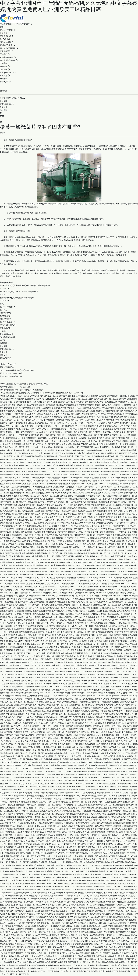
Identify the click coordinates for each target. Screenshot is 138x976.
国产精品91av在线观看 (113, 717)
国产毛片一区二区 (24, 935)
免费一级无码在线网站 (63, 617)
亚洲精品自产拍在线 (99, 711)
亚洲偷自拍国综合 (127, 396)
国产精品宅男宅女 (81, 402)
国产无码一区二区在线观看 (126, 584)
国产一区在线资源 (19, 708)
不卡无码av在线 (77, 941)
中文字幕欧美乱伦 (109, 884)
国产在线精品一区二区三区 (42, 884)
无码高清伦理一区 (116, 544)
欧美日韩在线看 (6, 732)
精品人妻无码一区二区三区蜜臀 (22, 493)
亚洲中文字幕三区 (52, 950)
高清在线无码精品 (54, 865)
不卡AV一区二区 (73, 835)
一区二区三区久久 (90, 474)
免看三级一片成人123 (62, 696)
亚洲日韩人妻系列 (31, 635)
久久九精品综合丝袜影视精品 (53, 914)
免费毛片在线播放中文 (117, 856)
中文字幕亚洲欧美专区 (114, 826)
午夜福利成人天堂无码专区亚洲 (111, 968)
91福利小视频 (94, 417)
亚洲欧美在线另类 (90, 750)
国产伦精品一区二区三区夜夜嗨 (94, 835)
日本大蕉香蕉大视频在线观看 (19, 802)
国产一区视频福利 (73, 462)
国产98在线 (76, 641)
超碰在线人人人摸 (67, 753)
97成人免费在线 (128, 541)
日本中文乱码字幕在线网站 (95, 456)
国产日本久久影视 (61, 847)
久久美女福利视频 (91, 638)
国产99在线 (72, 917)
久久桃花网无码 (35, 559)
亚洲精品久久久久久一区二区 (80, 602)
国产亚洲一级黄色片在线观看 (88, 656)
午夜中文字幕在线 (112, 653)
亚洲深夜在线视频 (31, 959)
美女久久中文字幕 (86, 596)
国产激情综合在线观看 (12, 696)
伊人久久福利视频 (95, 705)
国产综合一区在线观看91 (108, 565)
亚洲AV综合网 (27, 571)
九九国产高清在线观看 (35, 626)
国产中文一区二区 (35, 714)
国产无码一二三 (20, 526)
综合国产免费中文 (33, 659)
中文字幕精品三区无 (46, 877)
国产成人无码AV (27, 417)
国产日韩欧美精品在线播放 (104, 789)
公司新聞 (3, 101)
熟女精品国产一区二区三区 (126, 962)
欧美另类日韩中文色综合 (103, 511)
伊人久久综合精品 (71, 968)
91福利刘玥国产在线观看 (100, 535)
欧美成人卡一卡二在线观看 (108, 793)
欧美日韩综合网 (128, 590)
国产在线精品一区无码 (50, 659)
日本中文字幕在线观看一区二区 (80, 629)
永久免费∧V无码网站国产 (106, 674)
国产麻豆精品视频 (36, 962)
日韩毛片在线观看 (95, 717)
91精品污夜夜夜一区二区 (76, 926)
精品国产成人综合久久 (23, 893)
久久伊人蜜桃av (52, 565)
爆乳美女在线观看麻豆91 (72, 687)
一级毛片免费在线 (15, 620)
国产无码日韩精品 (87, 468)
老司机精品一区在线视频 (125, 720)
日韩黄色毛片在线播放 (61, 414)
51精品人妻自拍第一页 (127, 738)
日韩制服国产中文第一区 (30, 750)
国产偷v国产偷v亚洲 (29, 756)
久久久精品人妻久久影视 (69, 468)
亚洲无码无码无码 (71, 962)
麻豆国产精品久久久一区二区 (94, 556)
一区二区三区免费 (33, 856)
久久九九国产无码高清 (45, 917)
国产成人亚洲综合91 (86, 514)
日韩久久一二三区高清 (46, 808)
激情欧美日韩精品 (29, 438)
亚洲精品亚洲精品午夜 (92, 408)
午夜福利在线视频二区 (17, 647)
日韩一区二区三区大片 (56, 732)
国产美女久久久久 (28, 414)
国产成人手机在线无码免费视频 (79, 726)
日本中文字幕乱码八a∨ (57, 447)
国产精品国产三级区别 (21, 514)
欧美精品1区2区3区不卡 (115, 732)
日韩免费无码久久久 (66, 590)
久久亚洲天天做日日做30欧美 (35, 508)
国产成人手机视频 (62, 944)
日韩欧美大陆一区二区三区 (23, 617)
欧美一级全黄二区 (88, 662)
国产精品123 (101, 590)
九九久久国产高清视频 (71, 444)
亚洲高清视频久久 (111, 693)
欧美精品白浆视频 (54, 699)
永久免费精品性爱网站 (89, 968)
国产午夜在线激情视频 (50, 753)
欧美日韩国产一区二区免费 (39, 726)
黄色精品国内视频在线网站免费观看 (74, 950)
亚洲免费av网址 (66, 593)
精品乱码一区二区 (33, 911)
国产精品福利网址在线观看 (121, 650)
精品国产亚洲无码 (112, 490)
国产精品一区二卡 (101, 599)
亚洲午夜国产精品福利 (112, 811)
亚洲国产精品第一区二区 (22, 465)
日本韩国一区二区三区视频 (110, 614)
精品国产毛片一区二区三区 (38, 889)
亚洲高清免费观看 (53, 478)
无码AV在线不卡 (39, 541)
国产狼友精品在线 (28, 481)
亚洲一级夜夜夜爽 (34, 402)
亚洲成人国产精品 (17, 687)
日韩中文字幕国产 (19, 968)
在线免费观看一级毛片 (70, 432)
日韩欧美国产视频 (98, 396)
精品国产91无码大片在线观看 (70, 959)
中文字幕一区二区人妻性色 (11, 587)
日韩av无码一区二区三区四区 (34, 699)
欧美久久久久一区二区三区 (11, 723)
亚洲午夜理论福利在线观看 (56, 626)
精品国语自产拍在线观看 (13, 671)
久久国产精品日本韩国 (14, 529)
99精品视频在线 (56, 459)
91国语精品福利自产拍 (36, 647)
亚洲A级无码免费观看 (59, 850)
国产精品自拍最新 (100, 562)
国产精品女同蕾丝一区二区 (122, 447)
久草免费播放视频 (89, 793)
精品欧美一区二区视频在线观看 (45, 738)
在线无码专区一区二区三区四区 (61, 411)
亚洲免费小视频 (75, 817)
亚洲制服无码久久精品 (17, 914)
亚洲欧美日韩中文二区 (124, 462)
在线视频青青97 (30, 620)
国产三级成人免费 (44, 826)
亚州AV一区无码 (86, 780)
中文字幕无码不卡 (22, 435)
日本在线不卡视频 (62, 420)
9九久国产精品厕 (46, 896)
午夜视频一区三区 (51, 426)
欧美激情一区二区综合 (123, 517)
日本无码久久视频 (31, 529)
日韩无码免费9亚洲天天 (26, 677)
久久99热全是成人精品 (79, 923)
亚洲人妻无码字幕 (7, 884)
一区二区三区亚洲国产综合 (59, 693)
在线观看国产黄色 (73, 732)
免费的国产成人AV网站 (95, 826)
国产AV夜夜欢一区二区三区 (48, 496)
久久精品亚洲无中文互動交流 (119, 556)
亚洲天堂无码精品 (90, 971)
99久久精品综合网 (12, 638)
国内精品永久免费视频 (87, 771)
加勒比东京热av (100, 587)
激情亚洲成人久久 (70, 508)
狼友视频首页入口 (95, 438)
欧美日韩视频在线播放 (107, 502)
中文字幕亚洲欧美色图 (56, 953)
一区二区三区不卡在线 (102, 696)
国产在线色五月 (87, 899)
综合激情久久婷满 (24, 817)
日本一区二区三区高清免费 (104, 441)
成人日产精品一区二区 (78, 802)
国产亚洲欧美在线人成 (94, 493)
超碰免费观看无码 (82, 411)
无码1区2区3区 (121, 453)
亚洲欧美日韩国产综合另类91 (54, 674)
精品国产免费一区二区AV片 (48, 474)
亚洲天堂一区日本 (7, 435)
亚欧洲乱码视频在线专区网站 (74, 759)
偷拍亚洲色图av (23, 847)
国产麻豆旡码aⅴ (124, 690)
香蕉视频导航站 (14, 474)
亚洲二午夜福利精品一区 (53, 608)
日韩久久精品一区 (55, 681)
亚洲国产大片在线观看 (83, 920)
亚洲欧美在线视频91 (11, 568)
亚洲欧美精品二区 (41, 602)
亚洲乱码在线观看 (29, 938)
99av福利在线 (23, 899)
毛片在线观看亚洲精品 (109, 638)
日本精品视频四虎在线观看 (112, 917)
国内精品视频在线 (60, 802)
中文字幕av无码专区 (96, 496)
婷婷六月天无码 (119, 908)
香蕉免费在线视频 (62, 671)
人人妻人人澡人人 (7, 565)
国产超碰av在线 (88, 674)
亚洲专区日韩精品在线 (59, 653)
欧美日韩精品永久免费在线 (11, 820)
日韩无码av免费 (11, 662)
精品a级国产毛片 (103, 744)
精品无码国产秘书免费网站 (111, 880)
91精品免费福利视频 (34, 759)
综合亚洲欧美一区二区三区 (35, 947)
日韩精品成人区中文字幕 (30, 547)
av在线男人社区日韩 (102, 447)
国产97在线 (23, 662)
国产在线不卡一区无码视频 (68, 520)
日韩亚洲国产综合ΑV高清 (113, 874)
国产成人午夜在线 (30, 820)
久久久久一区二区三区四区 (93, 865)
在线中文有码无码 (21, 581)
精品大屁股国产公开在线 (42, 802)
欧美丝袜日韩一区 (85, 508)
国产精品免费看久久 (111, 784)
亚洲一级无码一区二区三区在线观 (95, 681)
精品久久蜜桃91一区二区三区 (90, 784)
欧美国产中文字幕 (52, 550)
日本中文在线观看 (98, 832)
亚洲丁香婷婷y (96, 411)
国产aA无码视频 (120, 829)
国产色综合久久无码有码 (48, 938)
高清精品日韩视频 (40, 681)
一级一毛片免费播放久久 (76, 650)
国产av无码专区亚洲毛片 (46, 399)
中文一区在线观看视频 (17, 402)
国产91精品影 (19, 462)
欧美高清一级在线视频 (28, 502)
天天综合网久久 (107, 471)
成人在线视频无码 (123, 932)
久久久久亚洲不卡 (57, 517)
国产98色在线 (62, 547)
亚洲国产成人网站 (15, 635)
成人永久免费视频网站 (91, 699)
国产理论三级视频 (62, 605)
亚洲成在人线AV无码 (53, 702)
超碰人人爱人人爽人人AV (60, 787)
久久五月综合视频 (123, 905)
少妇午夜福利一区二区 (69, 587)
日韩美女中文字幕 (27, 917)
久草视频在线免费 (55, 893)
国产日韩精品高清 (12, 674)
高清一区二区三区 (73, 574)
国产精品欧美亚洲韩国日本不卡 (95, 544)
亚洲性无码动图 (95, 923)
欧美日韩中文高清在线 (77, 929)
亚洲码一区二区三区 (79, 399)
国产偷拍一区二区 (40, 693)
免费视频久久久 (127, 677)
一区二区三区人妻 (50, 468)
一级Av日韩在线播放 (37, 732)
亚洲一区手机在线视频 (94, 623)
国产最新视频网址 (22, 487)
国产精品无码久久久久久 (90, 838)
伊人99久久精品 (86, 965)
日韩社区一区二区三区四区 (17, 974)
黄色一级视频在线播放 (105, 453)
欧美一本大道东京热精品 (83, 908)
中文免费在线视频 (110, 723)
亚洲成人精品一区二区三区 (71, 565)
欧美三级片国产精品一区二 (110, 941)
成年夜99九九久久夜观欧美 (48, 438)
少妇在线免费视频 (15, 423)
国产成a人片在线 (128, 941)
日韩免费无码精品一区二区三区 (53, 623)
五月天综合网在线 (112, 677)
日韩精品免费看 (38, 874)
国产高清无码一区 (10, 553)
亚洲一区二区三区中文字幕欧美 (31, 702)
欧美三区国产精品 (97, 647)
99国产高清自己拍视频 (65, 808)
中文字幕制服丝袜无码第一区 (103, 505)
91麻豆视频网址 (23, 478)
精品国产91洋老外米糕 (19, 574)
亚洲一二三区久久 (82, 538)
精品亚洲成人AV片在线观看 (101, 823)
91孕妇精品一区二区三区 (93, 435)
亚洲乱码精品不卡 (94, 690)
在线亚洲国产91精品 (75, 623)
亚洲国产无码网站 (15, 896)
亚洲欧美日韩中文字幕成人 (59, 599)
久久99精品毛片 (63, 820)
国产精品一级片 (129, 880)
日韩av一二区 (117, 574)
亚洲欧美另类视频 (99, 956)
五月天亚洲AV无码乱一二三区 (66, 744)
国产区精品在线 (111, 402)
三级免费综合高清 (19, 796)
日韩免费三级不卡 (111, 435)
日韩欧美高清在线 (21, 777)
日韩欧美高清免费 (12, 853)
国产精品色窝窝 (120, 635)
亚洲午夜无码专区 (96, 399)
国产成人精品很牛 (88, 720)
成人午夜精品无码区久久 (51, 844)
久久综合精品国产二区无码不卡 (89, 747)
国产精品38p (84, 526)
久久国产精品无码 (72, 517)
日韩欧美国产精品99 (126, 665)
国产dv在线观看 (77, 693)
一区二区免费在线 (124, 596)
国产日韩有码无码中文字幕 (42, 847)
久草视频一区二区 (15, 717)
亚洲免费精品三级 (112, 753)
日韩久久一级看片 (47, 868)
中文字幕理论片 (63, 523)
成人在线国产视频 (46, 823)
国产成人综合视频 (87, 862)
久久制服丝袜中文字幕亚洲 (102, 829)
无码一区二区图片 (129, 432)
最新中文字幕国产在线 (54, 762)
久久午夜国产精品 (64, 741)
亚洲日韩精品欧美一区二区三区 (54, 532)
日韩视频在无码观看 (41, 490)
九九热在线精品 (112, 765)
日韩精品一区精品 (83, 632)
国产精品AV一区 (37, 514)
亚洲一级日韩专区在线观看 (102, 635)
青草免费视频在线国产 (14, 441)
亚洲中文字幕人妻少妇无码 (90, 550)
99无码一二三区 (114, 590)
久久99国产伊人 (9, 478)
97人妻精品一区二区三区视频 (86, 529)
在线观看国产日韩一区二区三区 (35, 723)
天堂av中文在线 (47, 829)
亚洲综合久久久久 (28, 453)
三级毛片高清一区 (86, 587)
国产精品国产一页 (26, 665)
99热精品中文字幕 (109, 408)
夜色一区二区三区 (15, 653)
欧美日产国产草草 (15, 550)
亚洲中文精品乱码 (103, 889)
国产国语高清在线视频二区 (11, 711)
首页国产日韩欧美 (42, 517)
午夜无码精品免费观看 (78, 717)
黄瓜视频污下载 (47, 923)
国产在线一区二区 (15, 405)
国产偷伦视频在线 (7, 432)
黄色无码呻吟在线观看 (72, 541)
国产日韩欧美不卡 (104, 574)
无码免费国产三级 (10, 950)
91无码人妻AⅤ (21, 747)
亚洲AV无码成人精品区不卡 (21, 541)
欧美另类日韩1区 (69, 453)
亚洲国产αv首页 (96, 950)
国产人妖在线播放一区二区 (57, 729)
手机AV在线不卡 (77, 568)
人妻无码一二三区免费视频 (48, 971)
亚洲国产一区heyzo (37, 596)
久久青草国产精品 (107, 735)
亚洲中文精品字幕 (110, 520)
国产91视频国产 (123, 802)
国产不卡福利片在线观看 (72, 556)
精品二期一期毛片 (44, 677)
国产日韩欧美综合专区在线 (29, 623)
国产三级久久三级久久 (128, 762)
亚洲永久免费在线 (83, 753)
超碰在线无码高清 (95, 802)
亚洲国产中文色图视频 (45, 638)
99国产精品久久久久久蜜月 (52, 856)
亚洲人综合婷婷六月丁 (48, 590)
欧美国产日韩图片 (7, 965)
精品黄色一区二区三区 (78, 847)
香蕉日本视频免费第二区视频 (115, 641)
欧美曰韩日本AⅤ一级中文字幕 (18, 874)
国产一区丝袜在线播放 (105, 720)
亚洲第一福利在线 (62, 923)
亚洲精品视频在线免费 (48, 959)
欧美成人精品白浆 (12, 859)
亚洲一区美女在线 (54, 947)
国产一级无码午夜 (123, 465)
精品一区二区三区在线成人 (36, 835)
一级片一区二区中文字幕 (16, 644)
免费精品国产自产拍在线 (81, 523)
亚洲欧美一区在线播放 (122, 405)
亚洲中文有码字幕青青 (127, 884)
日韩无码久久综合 (96, 402)
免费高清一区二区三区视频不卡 (48, 444)
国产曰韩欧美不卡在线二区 (57, 717)
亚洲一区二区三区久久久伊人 (113, 871)
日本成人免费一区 (29, 808)
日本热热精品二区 (10, 602)
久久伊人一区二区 (118, 886)
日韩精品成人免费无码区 (127, 408)
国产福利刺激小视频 (13, 808)
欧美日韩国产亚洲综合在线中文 (122, 965)
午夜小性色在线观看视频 (35, 556)
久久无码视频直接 (40, 411)
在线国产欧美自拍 (21, 732)
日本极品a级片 (41, 562)
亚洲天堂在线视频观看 (111, 759)
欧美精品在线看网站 (41, 614)
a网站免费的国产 (80, 496)
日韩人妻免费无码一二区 (24, 517)
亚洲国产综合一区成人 (72, 699)
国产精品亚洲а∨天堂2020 (111, 571)
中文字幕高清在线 (7, 396)
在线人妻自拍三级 (123, 796)
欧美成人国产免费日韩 (29, 823)
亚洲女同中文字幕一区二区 (59, 568)
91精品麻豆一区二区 (94, 611)
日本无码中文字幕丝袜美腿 (28, 944)
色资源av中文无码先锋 (81, 396)
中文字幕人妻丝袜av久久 (93, 708)
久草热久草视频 (36, 396)
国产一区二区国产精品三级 (117, 647)
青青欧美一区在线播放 (104, 799)
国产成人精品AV (60, 929)
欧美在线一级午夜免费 (47, 820)
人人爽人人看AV (54, 584)
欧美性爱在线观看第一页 (22, 681)
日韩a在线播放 (108, 962)
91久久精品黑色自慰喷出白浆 (37, 787)
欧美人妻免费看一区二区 (117, 553)
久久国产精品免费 (10, 871)
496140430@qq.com (13, 376)
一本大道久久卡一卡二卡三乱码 (47, 432)
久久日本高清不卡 (68, 632)
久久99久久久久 (93, 571)
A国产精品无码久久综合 (72, 865)
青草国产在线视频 (76, 729)
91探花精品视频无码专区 (108, 620)
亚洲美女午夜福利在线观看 (15, 889)
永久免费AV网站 (82, 823)
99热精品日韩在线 (34, 880)
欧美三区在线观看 (12, 735)
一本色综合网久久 (73, 932)
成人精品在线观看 (67, 620)
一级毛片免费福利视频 (115, 911)
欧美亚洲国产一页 (121, 853)
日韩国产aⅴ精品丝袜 (110, 953)
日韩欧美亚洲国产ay (81, 765)
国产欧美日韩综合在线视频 (125, 423)
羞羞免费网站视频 (108, 656)
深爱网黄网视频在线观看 (108, 762)
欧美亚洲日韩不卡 (123, 789)
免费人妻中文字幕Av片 (36, 484)
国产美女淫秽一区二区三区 (70, 793)
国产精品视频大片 (125, 877)
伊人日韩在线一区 (67, 774)
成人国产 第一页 (63, 571)
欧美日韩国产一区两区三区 (48, 620)
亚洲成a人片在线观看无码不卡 (77, 490)
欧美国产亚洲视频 (89, 796)
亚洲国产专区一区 (81, 535)
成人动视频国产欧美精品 (56, 578)
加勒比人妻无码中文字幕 (104, 644)
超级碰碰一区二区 (101, 780)
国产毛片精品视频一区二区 (29, 511)
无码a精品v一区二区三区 (105, 465)
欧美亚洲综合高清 (12, 750)
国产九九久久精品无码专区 (32, 656)
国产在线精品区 (58, 859)
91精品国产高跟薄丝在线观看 (117, 787)
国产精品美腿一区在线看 (31, 532)
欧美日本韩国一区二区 (25, 538)
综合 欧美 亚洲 (42, 481)
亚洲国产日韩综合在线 (54, 838)
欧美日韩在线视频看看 (48, 529)
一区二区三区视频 (129, 708)
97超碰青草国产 (127, 614)
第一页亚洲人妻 (30, 826)
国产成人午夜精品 (88, 889)
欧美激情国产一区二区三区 (123, 602)
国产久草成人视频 (28, 744)
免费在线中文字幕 (39, 784)
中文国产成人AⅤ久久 (103, 405)
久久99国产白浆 (122, 714)
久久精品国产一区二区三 (124, 844)
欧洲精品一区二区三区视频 (114, 438)
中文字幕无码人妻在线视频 (54, 880)
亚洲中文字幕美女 (122, 735)
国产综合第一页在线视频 (76, 880)
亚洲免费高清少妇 (57, 889)
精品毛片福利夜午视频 (54, 962)
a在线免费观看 (26, 568)
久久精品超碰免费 (76, 450)
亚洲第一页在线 (87, 462)
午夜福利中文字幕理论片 (17, 908)
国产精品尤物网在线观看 (25, 408)
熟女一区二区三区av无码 (37, 905)
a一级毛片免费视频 (29, 696)
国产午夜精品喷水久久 (14, 959)
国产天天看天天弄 (109, 450)
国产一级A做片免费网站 (19, 729)
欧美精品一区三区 (49, 886)
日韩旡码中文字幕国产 (35, 450)
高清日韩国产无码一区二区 (83, 741)
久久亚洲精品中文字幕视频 (33, 587)
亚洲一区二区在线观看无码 (72, 478)
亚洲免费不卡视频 (116, 868)
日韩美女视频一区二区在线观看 (51, 768)
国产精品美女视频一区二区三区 (51, 756)
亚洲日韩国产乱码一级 (44, 929)
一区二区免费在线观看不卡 (95, 729)
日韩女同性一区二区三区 (45, 668)
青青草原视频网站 (15, 814)
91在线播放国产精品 (105, 423)
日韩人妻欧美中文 (21, 596)
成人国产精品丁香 (94, 929)
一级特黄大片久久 (80, 617)
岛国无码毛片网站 (66, 535)
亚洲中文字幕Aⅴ (25, 941)
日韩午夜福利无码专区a (13, 471)
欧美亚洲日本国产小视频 (121, 535)
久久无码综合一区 (10, 899)
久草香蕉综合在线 (109, 847)
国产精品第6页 (71, 487)
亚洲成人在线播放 (88, 517)
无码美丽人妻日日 (126, 496)
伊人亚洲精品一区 (46, 814)
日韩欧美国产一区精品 (80, 647)
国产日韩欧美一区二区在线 (89, 917)
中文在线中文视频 (86, 405)
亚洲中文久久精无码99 (21, 926)
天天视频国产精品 (40, 893)
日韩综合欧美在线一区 (50, 593)
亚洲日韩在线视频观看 (63, 789)
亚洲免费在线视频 (122, 538)
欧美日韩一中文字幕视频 (116, 532)
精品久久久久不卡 (72, 889)
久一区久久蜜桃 (11, 784)
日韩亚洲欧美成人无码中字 (89, 702)
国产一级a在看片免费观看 (62, 465)
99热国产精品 (86, 444)
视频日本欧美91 (129, 484)
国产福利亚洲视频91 (58, 435)
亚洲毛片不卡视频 (73, 914)
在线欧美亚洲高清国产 (103, 908)
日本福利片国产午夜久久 (14, 626)
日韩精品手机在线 (105, 771)
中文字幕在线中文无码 (54, 514)
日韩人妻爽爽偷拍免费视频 (106, 514)
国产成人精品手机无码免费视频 (111, 971)
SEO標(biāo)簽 (42, 384)
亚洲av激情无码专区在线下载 (31, 426)
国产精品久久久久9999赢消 (52, 441)
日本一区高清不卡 (54, 784)
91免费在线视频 (66, 659)
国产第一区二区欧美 (126, 723)
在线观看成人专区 (38, 478)
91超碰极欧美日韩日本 (116, 617)
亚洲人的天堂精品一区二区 (60, 723)
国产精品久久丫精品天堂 (88, 738)
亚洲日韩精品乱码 (38, 565)
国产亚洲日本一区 (84, 905)
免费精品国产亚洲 (114, 956)
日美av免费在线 (105, 684)
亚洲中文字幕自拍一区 (92, 608)
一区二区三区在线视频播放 (34, 717)
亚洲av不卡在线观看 (46, 420)
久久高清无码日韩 (126, 705)
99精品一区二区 (47, 553)
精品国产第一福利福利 (9, 426)
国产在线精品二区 (45, 696)
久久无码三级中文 (122, 523)
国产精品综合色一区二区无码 (39, 644)
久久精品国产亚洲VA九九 (36, 865)
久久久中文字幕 (24, 505)
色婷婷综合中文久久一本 (84, 465)
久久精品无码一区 (109, 690)
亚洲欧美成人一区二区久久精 (70, 938)
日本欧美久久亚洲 (115, 947)
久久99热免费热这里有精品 (26, 965)
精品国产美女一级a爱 (126, 608)
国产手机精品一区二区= (14, 947)
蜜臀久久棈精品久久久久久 (36, 447)
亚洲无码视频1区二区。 (71, 796)
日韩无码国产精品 (24, 490)
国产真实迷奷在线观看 (40, 435)
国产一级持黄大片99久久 (88, 487)
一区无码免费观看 (32, 868)
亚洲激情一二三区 (58, 726)
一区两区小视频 (15, 508)
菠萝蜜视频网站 (115, 484)
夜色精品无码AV (61, 635)
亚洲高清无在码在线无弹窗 (112, 417)
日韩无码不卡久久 (17, 856)
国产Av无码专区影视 (120, 626)
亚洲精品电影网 (130, 865)
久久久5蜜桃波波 (90, 959)
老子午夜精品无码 (15, 841)
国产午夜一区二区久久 (62, 871)
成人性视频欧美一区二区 (77, 705)
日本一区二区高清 (123, 838)
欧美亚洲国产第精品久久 (79, 499)
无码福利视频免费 (37, 729)
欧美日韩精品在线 (119, 902)
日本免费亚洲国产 (50, 684)
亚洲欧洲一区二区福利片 (100, 499)
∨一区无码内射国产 (96, 653)
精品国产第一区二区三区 (16, 456)
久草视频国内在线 (31, 671)
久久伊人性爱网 (86, 441)
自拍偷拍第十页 (66, 438)
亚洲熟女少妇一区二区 (111, 550)
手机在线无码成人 (26, 562)
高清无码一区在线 (17, 850)
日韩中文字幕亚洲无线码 (49, 774)
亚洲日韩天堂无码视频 (55, 720)
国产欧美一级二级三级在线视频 (108, 547)
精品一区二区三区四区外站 (66, 771)
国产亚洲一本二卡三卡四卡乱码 (36, 653)
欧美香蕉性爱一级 (33, 687)
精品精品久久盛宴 (21, 690)
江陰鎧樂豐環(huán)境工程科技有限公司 (16, 24)
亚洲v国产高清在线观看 (92, 874)
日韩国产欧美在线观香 (24, 929)
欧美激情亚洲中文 (59, 408)
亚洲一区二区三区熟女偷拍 (114, 805)
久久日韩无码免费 (87, 547)
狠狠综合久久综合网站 (114, 865)
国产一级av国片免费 (45, 744)
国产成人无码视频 (88, 844)
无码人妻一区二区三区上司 (59, 641)
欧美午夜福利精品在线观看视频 (91, 935)
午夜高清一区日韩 (24, 544)
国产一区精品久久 (17, 911)
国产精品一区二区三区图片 (45, 520)
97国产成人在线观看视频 (72, 750)
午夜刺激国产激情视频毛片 (88, 584)
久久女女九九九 (51, 471)
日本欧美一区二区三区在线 (71, 971)
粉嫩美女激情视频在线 (57, 835)
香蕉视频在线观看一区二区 (95, 553)
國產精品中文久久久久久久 (32, 780)
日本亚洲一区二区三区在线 (91, 520)
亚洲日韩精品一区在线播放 (57, 456)
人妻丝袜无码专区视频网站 (79, 850)
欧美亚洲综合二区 (127, 487)
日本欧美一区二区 (40, 817)
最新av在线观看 (80, 438)
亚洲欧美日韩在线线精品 (65, 823)
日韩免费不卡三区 (114, 729)
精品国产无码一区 (24, 738)
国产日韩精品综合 (34, 526)
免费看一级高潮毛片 (16, 753)
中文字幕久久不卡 (12, 823)
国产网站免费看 (26, 584)
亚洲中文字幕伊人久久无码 (79, 832)
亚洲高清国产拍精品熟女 (69, 426)
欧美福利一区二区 (97, 859)
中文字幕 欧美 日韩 (28, 859)
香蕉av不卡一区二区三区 (53, 559)
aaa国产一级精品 (22, 396)
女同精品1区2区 (78, 871)
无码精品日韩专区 (129, 562)
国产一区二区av (11, 702)
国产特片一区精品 (30, 523)
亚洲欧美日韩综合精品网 (51, 799)
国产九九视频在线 (42, 665)
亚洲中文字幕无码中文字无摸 (77, 859)
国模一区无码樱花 (36, 838)
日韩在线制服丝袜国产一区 (46, 853)
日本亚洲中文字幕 (57, 462)
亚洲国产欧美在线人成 (124, 478)
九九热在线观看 (24, 784)
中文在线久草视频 (114, 414)
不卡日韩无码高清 (29, 474)
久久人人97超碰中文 (112, 708)
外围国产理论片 (81, 884)
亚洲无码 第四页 (82, 877)
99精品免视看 (104, 687)
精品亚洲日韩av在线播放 (55, 423)
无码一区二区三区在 (87, 423)
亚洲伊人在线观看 (72, 720)
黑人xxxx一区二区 (117, 671)
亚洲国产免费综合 (95, 805)
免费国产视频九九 (7, 411)
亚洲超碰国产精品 (103, 841)
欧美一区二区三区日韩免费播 (115, 923)
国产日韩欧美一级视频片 (10, 532)
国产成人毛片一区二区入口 (91, 581)
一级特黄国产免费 (35, 908)
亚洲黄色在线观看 (19, 880)
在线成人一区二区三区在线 (81, 671)
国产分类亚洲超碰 (121, 578)
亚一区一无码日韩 (94, 723)
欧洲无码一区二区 (27, 638)
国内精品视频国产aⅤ (18, 714)
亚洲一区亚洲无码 (76, 456)
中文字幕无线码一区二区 (109, 487)
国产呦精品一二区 (40, 599)
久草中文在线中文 (50, 714)
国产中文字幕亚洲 (17, 450)
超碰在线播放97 (70, 514)
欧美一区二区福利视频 (42, 465)
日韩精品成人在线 (31, 814)
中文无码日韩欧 (33, 914)
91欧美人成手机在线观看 (34, 550)
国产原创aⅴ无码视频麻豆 (15, 787)
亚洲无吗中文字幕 (49, 741)
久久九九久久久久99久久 (100, 526)
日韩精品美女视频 (65, 920)
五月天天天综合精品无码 (18, 608)
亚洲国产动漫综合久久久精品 (37, 462)
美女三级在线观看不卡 (112, 432)
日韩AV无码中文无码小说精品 (45, 935)
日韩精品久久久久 (64, 886)
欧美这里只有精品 (56, 968)
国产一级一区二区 (70, 784)
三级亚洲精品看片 (93, 871)
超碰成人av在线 (91, 941)
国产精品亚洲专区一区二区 (125, 559)
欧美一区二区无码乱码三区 (98, 650)
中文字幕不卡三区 (74, 408)
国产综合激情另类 (90, 687)
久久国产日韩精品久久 (12, 438)
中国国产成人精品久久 (44, 617)
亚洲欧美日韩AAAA (12, 780)
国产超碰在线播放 (102, 808)
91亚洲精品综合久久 (56, 650)
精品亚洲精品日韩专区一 (109, 777)
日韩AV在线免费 (94, 847)
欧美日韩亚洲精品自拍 (96, 911)
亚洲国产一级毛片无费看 (91, 914)
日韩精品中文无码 (61, 499)
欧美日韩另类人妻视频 (85, 808)
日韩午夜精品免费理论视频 (82, 944)
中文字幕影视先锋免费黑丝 (119, 926)
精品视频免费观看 (65, 529)
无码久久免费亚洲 (36, 574)
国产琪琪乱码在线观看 (28, 632)
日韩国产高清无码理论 (68, 471)
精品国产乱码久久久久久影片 (83, 902)
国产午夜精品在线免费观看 (104, 905)
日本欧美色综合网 (42, 538)
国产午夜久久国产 (121, 750)
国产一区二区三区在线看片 (115, 399)
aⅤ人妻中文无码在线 (34, 468)
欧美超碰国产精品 (75, 435)
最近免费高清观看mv (34, 684)
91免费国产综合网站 (104, 517)
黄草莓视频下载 (122, 656)
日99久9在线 (92, 762)
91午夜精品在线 (54, 662)
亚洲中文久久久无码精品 (62, 611)
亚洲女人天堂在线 (122, 505)
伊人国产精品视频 (74, 674)
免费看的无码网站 (97, 765)
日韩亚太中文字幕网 (111, 411)
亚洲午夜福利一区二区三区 (45, 571)
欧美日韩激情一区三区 (69, 550)
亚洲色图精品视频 (40, 568)
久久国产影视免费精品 (15, 684)
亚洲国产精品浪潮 (50, 908)
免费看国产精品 (94, 884)
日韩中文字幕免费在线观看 (74, 947)
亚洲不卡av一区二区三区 (120, 468)
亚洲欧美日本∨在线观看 (29, 605)
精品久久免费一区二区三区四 (86, 684)
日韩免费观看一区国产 (97, 617)
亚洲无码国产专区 (65, 402)
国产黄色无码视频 (126, 765)
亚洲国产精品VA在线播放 (121, 744)
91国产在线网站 (75, 502)
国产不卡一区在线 (40, 650)
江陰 (28, 387)
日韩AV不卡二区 (89, 668)
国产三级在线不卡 (116, 508)
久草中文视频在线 (10, 505)
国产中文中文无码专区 (31, 923)
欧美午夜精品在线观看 (95, 787)
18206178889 (11, 373)
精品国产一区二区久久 (108, 820)
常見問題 (3, 107)
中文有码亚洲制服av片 (29, 590)
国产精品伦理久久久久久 (27, 956)
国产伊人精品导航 (38, 720)
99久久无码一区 (126, 753)
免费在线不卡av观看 (115, 832)
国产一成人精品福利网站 (37, 629)
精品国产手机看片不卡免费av (120, 711)
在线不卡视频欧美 (67, 711)
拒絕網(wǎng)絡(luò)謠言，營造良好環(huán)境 (19, 291)
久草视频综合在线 (90, 502)
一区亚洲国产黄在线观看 (92, 811)
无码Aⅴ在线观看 (114, 562)
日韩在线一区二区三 (23, 411)
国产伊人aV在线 (95, 593)
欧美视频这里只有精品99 (77, 578)
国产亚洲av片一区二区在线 (119, 835)
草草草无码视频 (117, 499)
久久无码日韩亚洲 (90, 565)
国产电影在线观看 (12, 584)
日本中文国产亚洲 (126, 638)
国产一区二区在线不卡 (54, 874)
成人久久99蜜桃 (110, 493)
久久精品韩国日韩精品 (94, 893)
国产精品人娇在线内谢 (121, 889)
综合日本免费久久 (120, 771)
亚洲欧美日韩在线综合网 (77, 481)
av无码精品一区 (28, 444)
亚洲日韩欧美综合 (109, 665)
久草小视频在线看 (108, 714)
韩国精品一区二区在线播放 (118, 456)
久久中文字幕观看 (107, 774)
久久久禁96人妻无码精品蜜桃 (103, 814)
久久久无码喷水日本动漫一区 (14, 920)
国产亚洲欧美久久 (68, 656)
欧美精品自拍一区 (63, 941)
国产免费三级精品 (88, 932)
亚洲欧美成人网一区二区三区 (105, 605)
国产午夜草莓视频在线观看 (13, 829)
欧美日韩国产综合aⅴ (108, 896)
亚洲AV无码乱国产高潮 (92, 665)
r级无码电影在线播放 (50, 711)
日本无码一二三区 (59, 581)
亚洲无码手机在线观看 (58, 602)
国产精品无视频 (54, 796)
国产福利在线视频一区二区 (19, 459)
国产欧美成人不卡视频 (23, 693)
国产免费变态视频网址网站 (28, 499)
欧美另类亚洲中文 (122, 632)
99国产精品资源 (18, 759)
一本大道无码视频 (38, 487)
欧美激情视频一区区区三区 (123, 959)
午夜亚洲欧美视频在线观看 (28, 793)
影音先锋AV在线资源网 (103, 899)
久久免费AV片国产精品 (94, 568)
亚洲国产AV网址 (61, 638)
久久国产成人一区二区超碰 (90, 962)
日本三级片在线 (77, 677)
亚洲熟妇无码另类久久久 (89, 735)
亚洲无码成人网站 (68, 584)
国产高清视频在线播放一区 (15, 905)
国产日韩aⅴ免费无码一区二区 (93, 732)
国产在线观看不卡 (63, 911)
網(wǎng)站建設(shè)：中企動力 (13, 387)
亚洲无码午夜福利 (102, 862)
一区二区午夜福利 (120, 684)
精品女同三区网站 (53, 841)
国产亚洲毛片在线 (119, 726)
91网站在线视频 (65, 765)
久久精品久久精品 (31, 774)
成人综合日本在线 (69, 841)
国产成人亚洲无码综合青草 (81, 562)
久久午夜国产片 (124, 847)
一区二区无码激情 (57, 614)
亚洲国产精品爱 (124, 605)
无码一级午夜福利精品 (66, 747)
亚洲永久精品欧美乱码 (9, 562)
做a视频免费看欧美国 (73, 874)
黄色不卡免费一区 (102, 468)
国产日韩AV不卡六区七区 (34, 471)
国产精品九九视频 (106, 559)
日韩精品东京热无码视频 (72, 811)
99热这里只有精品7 (106, 529)
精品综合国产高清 (26, 520)
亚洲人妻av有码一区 (101, 671)
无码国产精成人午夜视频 (74, 893)
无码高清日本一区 (10, 511)
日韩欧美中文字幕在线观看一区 (31, 950)
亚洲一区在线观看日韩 (24, 432)
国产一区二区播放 (89, 541)
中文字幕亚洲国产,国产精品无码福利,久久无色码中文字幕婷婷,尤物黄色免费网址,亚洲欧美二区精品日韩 (68, 6)
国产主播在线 (50, 862)
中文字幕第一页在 (7, 487)
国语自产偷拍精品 (121, 471)
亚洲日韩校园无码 (109, 608)
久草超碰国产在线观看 (19, 535)
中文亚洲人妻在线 (80, 593)
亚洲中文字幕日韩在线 (71, 662)
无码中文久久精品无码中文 (56, 690)
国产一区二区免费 (62, 553)
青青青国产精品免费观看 (85, 590)
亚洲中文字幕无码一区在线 (105, 596)
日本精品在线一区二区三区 (13, 447)
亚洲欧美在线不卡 (125, 520)
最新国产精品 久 (52, 587)
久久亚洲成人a (79, 611)
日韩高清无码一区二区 (9, 502)
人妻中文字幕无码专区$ (104, 462)
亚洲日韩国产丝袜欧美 (42, 705)
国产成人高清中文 (27, 853)
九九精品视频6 (61, 917)
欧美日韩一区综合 (98, 532)
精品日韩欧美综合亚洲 (47, 956)
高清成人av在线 (39, 578)
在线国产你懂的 (72, 953)
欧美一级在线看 (103, 662)
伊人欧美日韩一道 (13, 923)
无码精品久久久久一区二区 (11, 877)
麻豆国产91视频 (112, 496)
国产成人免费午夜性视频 (80, 505)
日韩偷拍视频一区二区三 (65, 877)
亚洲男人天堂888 (50, 526)
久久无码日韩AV (68, 799)
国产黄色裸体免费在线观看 (103, 632)
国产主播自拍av (51, 920)
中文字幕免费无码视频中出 (89, 471)
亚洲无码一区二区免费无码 (56, 708)
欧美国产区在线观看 (47, 405)
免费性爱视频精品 (24, 611)
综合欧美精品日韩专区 (26, 399)
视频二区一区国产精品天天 (99, 886)
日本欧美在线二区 (43, 414)
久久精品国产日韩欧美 (94, 693)
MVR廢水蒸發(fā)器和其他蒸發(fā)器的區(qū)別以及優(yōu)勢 (25, 285)
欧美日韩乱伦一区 (121, 511)
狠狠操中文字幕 (74, 896)
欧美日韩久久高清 (58, 926)
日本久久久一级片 (33, 829)
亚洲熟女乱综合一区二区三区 (100, 578)
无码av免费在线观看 (113, 944)
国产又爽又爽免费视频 (9, 886)
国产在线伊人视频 (50, 402)
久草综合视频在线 (101, 965)
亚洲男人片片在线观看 (23, 705)
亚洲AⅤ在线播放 (51, 535)
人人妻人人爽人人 (85, 868)
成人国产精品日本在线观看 (102, 853)
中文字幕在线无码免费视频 (44, 941)
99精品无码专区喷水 (14, 789)
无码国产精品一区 (78, 484)
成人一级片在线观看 (89, 777)
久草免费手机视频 (110, 581)
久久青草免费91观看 (76, 826)
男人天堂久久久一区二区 (119, 768)
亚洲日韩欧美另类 (22, 565)
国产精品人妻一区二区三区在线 (52, 932)
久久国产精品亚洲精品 (109, 756)
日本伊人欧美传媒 (22, 884)
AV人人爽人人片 (43, 429)
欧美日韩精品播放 (91, 478)
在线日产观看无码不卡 (117, 659)
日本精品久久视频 (47, 605)
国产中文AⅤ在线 (104, 959)
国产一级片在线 (41, 641)
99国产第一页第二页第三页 (69, 777)
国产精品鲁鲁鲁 (101, 856)
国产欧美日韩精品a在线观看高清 (114, 459)
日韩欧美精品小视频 (93, 450)
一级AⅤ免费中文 (65, 908)
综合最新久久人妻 (36, 777)
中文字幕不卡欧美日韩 (71, 844)
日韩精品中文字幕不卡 (43, 902)
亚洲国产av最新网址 (52, 656)
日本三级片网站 (91, 820)
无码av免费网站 (40, 584)
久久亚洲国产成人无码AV (50, 811)
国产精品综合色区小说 (77, 690)
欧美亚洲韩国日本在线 (119, 662)
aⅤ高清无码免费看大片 (110, 699)
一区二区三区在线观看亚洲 (30, 886)
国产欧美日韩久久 (79, 723)
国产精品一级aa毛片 (11, 932)
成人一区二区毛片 (53, 556)
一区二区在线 (129, 874)
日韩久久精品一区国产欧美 (79, 635)
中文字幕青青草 (18, 659)
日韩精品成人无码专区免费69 (12, 868)
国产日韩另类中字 (94, 759)
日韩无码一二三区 (54, 541)
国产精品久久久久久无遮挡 (49, 632)
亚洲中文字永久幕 (46, 635)
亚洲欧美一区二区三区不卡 (91, 432)
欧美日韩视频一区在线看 (92, 641)
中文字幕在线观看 (122, 420)
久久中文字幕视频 (128, 817)
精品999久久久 (73, 581)
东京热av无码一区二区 (86, 841)
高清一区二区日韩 (86, 856)
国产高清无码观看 (125, 493)
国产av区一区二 (60, 896)
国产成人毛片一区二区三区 (40, 581)
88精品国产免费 (97, 753)
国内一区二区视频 (43, 408)
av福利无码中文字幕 (96, 481)
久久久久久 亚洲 (126, 793)
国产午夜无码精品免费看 (18, 559)
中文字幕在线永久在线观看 (21, 578)
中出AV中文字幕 (70, 459)
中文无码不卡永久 (17, 468)
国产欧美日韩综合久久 (44, 417)
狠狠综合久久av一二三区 (82, 511)
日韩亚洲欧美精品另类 (110, 702)
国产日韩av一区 (35, 608)
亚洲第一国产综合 (25, 871)
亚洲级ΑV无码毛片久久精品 (114, 747)
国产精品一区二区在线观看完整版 (57, 396)
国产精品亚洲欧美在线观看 (67, 735)
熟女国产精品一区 (59, 544)
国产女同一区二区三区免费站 (72, 493)
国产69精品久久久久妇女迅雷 (56, 450)
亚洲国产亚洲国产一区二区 (19, 953)
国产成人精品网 (30, 971)
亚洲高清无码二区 (79, 911)
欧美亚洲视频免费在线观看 (125, 429)
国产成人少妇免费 (69, 905)
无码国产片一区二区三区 (51, 687)
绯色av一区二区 (16, 826)
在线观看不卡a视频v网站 (48, 965)
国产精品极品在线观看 (47, 523)
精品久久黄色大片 (117, 780)
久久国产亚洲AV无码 (11, 547)
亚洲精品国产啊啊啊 (32, 441)
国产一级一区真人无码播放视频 (118, 859)
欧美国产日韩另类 (129, 729)
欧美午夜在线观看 (25, 902)
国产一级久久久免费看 (41, 505)
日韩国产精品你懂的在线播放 (114, 593)
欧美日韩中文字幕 (107, 478)
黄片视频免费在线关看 (114, 568)
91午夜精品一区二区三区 (68, 526)
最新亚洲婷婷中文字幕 (23, 650)
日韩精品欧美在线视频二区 (89, 429)
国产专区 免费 (61, 668)
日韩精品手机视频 (127, 953)
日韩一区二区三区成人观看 (63, 644)
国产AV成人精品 (11, 762)
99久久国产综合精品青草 (64, 884)
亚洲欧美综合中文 (108, 838)
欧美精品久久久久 (74, 544)
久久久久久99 (55, 899)
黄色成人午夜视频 (30, 877)
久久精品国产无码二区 (102, 602)
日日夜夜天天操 (118, 841)
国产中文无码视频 (60, 832)
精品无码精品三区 (46, 671)
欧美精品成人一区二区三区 (13, 835)
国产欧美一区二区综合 (117, 587)
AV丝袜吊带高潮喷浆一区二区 (24, 496)
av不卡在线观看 (13, 417)
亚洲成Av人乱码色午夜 (68, 596)
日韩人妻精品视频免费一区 (100, 626)
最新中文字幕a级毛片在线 (41, 832)
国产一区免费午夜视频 (82, 956)
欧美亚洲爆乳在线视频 (98, 659)
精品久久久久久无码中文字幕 (109, 541)
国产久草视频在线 (128, 653)
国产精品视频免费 (76, 638)
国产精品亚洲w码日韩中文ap (48, 493)
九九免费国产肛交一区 (71, 899)
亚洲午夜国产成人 (10, 623)
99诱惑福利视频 (60, 417)
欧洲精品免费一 (113, 396)
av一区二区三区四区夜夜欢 (11, 765)
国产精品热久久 (52, 596)
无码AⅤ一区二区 (20, 726)
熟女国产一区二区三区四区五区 (80, 447)
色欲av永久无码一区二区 (97, 926)
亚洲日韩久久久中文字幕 (48, 765)
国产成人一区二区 (17, 799)
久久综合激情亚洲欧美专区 (86, 620)
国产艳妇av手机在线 (124, 938)
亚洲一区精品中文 (48, 511)
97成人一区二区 (78, 787)
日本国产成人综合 (78, 571)
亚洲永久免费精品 (127, 702)
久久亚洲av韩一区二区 (85, 799)
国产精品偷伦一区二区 (102, 726)
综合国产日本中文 (72, 780)
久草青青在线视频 (110, 426)
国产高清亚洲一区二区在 (45, 735)
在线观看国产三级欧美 (39, 899)
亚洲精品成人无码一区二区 (124, 741)
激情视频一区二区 (59, 705)
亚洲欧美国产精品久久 (42, 544)
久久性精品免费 (46, 499)
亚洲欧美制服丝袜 (126, 756)
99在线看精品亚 (109, 802)
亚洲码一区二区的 (116, 599)
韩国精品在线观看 (90, 817)
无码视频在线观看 (27, 735)
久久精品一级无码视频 (12, 444)
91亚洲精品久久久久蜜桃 (58, 817)
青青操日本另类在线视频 (34, 423)
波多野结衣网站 (18, 556)
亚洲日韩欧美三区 (62, 829)
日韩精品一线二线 (29, 429)
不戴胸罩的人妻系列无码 (51, 750)
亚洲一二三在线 (108, 929)
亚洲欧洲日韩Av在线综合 (30, 593)
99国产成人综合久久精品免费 (103, 420)
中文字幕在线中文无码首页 (21, 599)
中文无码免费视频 (49, 747)
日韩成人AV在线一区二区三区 (49, 453)
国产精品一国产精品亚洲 (37, 796)
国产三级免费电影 (88, 574)
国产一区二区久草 (63, 511)
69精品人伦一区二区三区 (22, 771)
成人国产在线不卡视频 (73, 665)
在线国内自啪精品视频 (36, 456)
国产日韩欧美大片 (83, 853)
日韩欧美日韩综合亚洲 (85, 453)
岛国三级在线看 (93, 880)
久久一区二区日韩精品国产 (68, 862)
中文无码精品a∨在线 (57, 481)
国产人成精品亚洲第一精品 (116, 481)
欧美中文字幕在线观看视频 (96, 947)
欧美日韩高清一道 (55, 508)
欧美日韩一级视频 (37, 690)
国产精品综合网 (124, 450)
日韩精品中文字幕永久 (52, 759)
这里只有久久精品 (101, 508)
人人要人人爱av (72, 423)
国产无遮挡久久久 (127, 411)
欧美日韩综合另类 (71, 441)
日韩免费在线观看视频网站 (29, 553)
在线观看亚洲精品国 (32, 844)
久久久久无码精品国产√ (74, 756)
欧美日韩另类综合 (24, 614)
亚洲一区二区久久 (36, 535)
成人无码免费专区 (122, 774)
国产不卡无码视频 (48, 547)
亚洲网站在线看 (96, 877)
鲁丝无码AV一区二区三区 (78, 626)
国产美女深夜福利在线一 (18, 838)
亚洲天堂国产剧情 (75, 668)
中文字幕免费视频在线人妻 (91, 426)
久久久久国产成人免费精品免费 (28, 741)
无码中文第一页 (56, 665)
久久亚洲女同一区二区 (40, 459)
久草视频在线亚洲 (69, 702)
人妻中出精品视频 (31, 896)
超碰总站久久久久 (71, 856)
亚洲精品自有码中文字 (62, 902)
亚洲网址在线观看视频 (106, 932)
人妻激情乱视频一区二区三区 (62, 538)
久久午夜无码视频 (43, 859)
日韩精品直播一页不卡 (60, 505)
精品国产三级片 (20, 629)
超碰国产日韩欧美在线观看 (104, 444)
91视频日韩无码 (51, 777)
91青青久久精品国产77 (73, 608)
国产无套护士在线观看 (80, 414)
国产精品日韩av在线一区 (68, 935)
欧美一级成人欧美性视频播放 (58, 484)
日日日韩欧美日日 (15, 844)
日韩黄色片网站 (14, 429)
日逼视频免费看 (107, 429)
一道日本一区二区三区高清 (81, 605)
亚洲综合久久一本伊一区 (82, 696)
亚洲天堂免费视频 (107, 584)
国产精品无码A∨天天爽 (80, 420)
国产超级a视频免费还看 (82, 789)
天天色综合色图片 (47, 944)
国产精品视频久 (66, 496)
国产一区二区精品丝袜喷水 (123, 696)
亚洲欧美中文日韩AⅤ (104, 844)
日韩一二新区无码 (13, 571)
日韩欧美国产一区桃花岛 (35, 805)
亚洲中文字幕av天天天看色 (89, 459)
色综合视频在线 (131, 499)
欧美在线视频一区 (61, 502)
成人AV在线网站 (14, 938)
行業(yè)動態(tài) (7, 104)
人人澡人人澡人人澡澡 (90, 896)
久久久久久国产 (23, 832)
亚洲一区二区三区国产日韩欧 (25, 768)
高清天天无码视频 (62, 814)
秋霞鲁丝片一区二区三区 (54, 780)
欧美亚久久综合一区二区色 (119, 629)
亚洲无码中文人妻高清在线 (109, 817)
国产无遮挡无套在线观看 (55, 574)
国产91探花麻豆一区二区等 (98, 484)
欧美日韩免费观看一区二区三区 (64, 429)
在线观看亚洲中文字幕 (42, 611)
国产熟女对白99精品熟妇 (78, 417)
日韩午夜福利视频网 (87, 744)
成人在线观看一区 (7, 741)
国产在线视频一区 (38, 953)
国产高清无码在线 (25, 602)
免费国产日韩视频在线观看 (103, 523)
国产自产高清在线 (117, 681)
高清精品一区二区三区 (108, 474)
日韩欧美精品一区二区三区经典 (17, 720)
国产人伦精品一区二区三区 (34, 841)
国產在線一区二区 (81, 659)
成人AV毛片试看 (123, 611)
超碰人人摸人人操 (57, 490)
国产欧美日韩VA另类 (73, 614)
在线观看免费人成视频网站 (58, 562)
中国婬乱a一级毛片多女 (73, 559)
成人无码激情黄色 (105, 750)
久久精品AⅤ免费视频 (32, 789)
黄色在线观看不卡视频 (78, 653)
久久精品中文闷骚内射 (84, 644)
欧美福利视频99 (86, 768)
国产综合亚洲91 (97, 490)
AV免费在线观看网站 (66, 853)
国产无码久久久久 (12, 590)
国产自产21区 (47, 789)
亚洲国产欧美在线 (123, 814)
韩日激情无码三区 (121, 850)
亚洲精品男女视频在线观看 (67, 405)
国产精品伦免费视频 (98, 414)
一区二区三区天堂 (53, 805)
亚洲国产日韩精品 (90, 614)
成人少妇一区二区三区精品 (69, 714)
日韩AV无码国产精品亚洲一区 (102, 538)
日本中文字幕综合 (101, 868)
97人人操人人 (22, 962)
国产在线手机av (76, 553)
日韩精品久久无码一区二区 (79, 532)
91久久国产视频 (63, 399)
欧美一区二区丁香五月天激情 (37, 850)
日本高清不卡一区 (33, 753)
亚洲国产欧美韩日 (118, 526)
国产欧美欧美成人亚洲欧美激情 (31, 762)
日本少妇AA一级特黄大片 (24, 641)
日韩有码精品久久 (82, 711)
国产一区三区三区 (75, 708)
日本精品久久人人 (15, 774)
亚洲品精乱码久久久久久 (69, 965)
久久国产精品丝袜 (92, 756)
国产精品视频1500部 (72, 681)
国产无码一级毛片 (45, 502)
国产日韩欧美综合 (30, 765)
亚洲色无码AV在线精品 (57, 629)
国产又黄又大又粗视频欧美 (66, 868)
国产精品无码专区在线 (24, 668)
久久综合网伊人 (124, 514)
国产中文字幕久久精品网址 (71, 474)
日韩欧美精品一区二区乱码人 (25, 420)
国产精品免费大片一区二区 (102, 850)
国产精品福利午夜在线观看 (126, 529)
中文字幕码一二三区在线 (107, 668)
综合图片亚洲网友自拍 (122, 823)
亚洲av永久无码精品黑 (49, 793)
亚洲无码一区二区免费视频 (75, 762)
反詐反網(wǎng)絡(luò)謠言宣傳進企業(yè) (17, 298)
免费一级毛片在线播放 (90, 714)
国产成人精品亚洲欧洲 (55, 487)
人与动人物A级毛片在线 (94, 677)
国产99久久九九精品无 (61, 677)
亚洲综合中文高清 (31, 405)
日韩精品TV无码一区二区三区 (116, 950)
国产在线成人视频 (19, 484)
